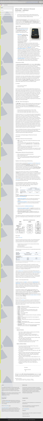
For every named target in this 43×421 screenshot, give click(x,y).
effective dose (38, 163)
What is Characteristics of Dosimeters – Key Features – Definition (24, 379)
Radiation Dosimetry (19, 378)
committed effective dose (37, 271)
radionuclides (18, 179)
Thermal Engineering (32, 419)
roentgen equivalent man (34, 294)
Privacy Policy (8, 401)
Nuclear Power (26, 419)
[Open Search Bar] (42, 5)
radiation (22, 299)
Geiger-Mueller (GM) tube (24, 29)
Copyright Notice (26, 408)
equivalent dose (30, 163)
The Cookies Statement (5, 407)
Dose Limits (20, 237)
